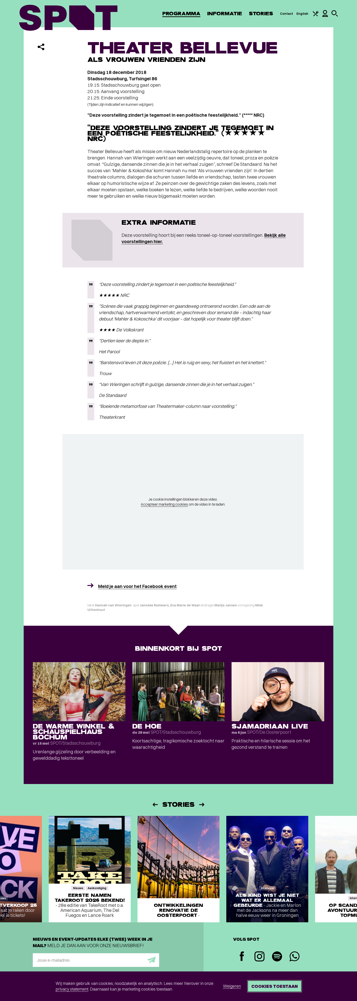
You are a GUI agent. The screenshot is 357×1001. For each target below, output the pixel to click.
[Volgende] (202, 805)
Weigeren (232, 986)
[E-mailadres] (96, 960)
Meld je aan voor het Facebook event (137, 586)
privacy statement (72, 989)
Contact (286, 14)
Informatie (224, 13)
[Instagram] (259, 957)
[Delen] (41, 47)
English (302, 14)
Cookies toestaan (274, 986)
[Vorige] (155, 805)
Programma (181, 13)
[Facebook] (242, 957)
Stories (261, 13)
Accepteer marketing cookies (164, 504)
